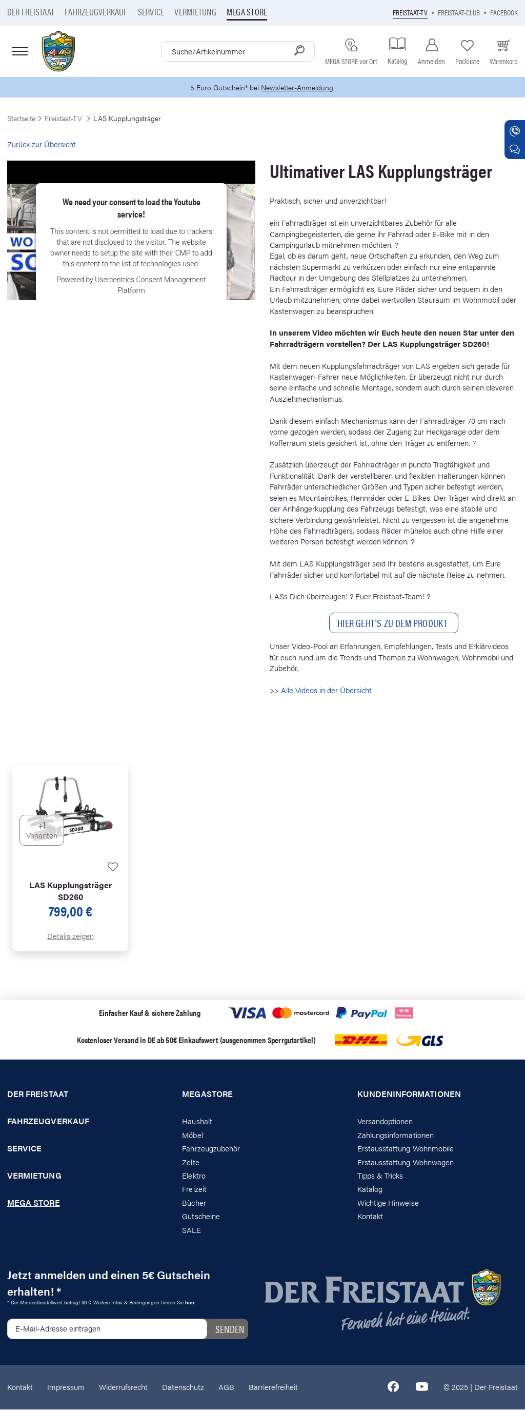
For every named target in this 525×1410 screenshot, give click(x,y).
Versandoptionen (385, 1122)
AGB (226, 1387)
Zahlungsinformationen (395, 1135)
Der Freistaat (30, 11)
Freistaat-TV (410, 12)
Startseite (21, 118)
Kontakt (370, 1216)
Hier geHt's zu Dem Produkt (393, 623)
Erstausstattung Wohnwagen (405, 1162)
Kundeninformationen (409, 1095)
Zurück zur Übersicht (41, 144)
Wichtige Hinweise (388, 1203)
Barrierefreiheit (273, 1387)
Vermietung (195, 11)
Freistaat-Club (459, 12)
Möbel (192, 1135)
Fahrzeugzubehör (211, 1148)
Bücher (194, 1203)
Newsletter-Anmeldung (299, 87)
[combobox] (238, 51)
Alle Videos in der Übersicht (326, 690)
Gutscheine (201, 1216)
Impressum (66, 1387)
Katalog (369, 1189)
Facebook (504, 12)
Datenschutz (183, 1387)
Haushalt (197, 1122)
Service (151, 11)
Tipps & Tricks (380, 1175)
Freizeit (194, 1189)
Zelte (190, 1162)
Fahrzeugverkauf (96, 11)
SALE (191, 1230)
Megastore (207, 1095)
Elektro (193, 1175)
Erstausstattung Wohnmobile (405, 1148)
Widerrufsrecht (123, 1387)
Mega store (247, 11)
